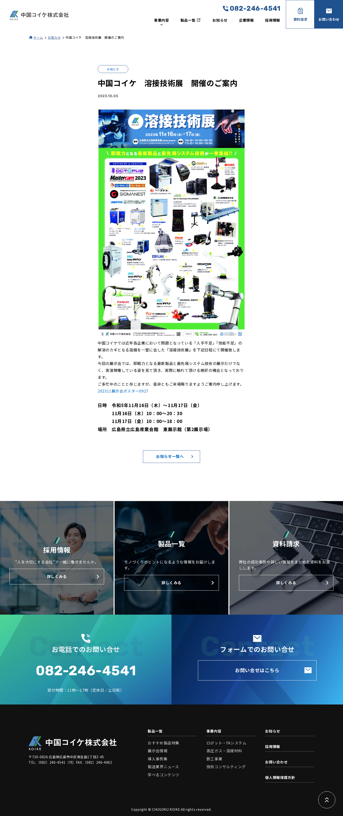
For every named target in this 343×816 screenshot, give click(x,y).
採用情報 (272, 20)
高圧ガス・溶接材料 (224, 750)
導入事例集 (157, 759)
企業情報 (246, 20)
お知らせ (219, 20)
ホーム (38, 37)
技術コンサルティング (226, 766)
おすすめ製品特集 (163, 743)
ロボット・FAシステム (227, 743)
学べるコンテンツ (163, 774)
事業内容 (214, 731)
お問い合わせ (276, 761)
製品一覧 (155, 731)
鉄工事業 (214, 759)
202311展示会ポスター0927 (123, 391)
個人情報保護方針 (280, 777)
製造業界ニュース (163, 766)
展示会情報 (157, 750)
